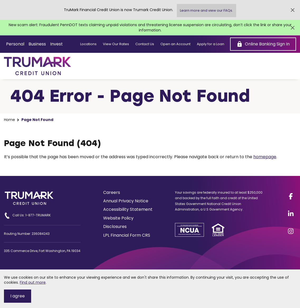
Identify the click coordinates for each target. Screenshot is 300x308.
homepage (264, 157)
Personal (15, 44)
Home (9, 119)
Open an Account (175, 44)
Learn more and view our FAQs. (206, 10)
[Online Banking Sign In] (263, 44)
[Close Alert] (292, 10)
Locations (88, 44)
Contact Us (144, 44)
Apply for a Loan (210, 44)
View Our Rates (116, 44)
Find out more (33, 282)
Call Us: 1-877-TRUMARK (27, 215)
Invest (56, 44)
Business (37, 44)
